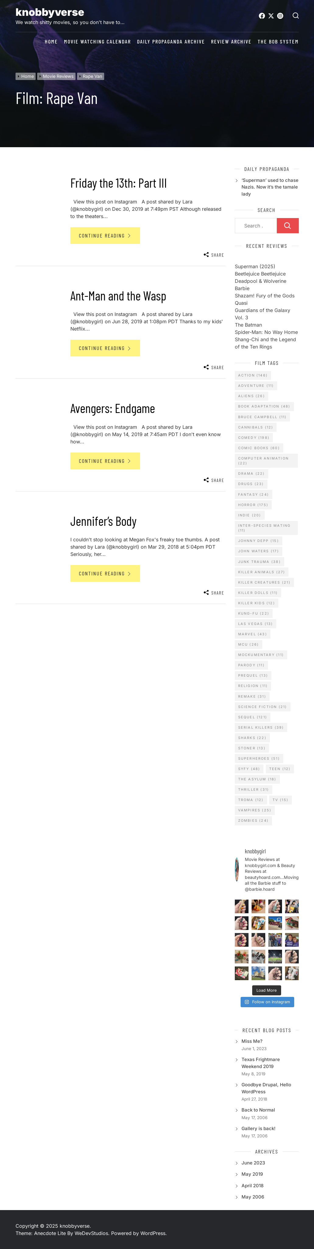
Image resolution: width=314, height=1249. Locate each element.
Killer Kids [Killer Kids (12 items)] (256, 603)
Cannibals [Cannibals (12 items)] (255, 427)
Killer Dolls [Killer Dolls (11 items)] (258, 593)
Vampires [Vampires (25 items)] (255, 810)
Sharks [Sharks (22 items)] (252, 738)
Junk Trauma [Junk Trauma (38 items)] (259, 562)
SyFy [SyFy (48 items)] (249, 769)
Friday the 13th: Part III (118, 182)
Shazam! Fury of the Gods (265, 296)
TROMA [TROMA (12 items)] (251, 800)
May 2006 (253, 1197)
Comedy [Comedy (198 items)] (254, 437)
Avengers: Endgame (112, 407)
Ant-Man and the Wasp (118, 295)
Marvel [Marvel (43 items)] (252, 634)
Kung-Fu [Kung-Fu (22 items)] (253, 613)
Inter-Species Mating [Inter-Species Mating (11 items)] (264, 528)
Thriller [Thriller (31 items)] (253, 789)
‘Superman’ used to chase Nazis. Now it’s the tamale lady (270, 187)
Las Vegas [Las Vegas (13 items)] (255, 624)
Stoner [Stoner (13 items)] (252, 748)
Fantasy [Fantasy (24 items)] (253, 494)
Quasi (241, 303)
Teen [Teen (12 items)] (280, 769)
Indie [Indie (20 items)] (249, 515)
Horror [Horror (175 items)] (253, 505)
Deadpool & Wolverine (260, 281)
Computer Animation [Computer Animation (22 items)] (263, 461)
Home (51, 41)
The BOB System (278, 41)
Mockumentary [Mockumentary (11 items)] (261, 655)
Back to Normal (258, 1110)
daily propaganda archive (171, 41)
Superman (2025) (255, 266)
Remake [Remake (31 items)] (252, 696)
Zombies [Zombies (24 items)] (253, 820)
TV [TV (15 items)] (280, 800)
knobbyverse (50, 12)
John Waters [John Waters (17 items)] (258, 551)
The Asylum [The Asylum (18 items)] (257, 779)
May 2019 (252, 1174)
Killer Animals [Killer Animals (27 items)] (261, 572)
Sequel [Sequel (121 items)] (252, 717)
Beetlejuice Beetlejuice (260, 274)
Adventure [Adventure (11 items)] (256, 385)
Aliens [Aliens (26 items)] (251, 396)
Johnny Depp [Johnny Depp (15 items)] (258, 541)
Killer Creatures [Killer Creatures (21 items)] (264, 582)
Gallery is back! (259, 1128)
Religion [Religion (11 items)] (253, 686)
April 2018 (252, 1185)
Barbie (242, 288)
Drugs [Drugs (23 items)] (251, 484)
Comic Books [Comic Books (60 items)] (259, 448)
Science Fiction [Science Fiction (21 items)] (262, 707)
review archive (231, 41)
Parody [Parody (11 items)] (251, 665)
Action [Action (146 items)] (253, 375)
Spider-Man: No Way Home (266, 332)
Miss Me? (252, 1041)
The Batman (248, 325)
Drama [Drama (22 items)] (251, 473)
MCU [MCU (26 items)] (248, 644)
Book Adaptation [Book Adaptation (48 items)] (264, 406)
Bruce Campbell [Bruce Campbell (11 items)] (262, 417)
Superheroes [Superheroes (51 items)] (259, 758)
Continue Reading (105, 235)
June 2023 (253, 1163)
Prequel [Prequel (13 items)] (253, 675)
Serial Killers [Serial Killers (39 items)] (261, 727)
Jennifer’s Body (103, 520)
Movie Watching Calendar (97, 41)
